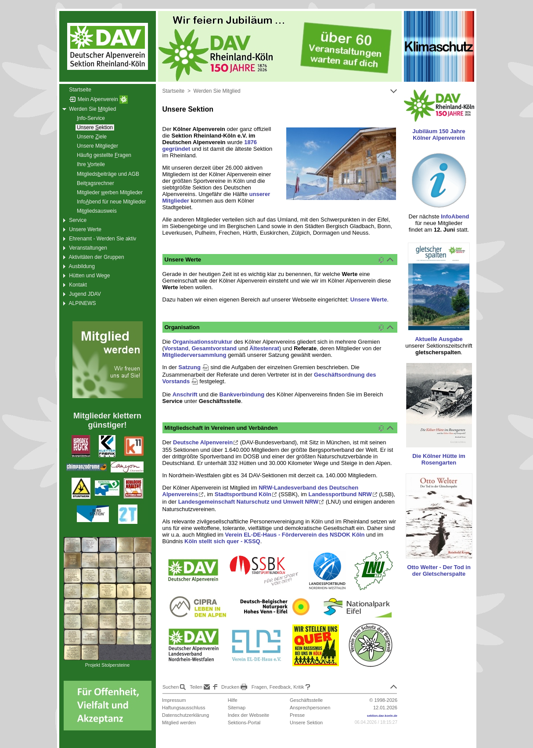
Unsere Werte (368, 299)
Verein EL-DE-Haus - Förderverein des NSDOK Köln (295, 534)
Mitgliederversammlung (194, 355)
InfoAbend (455, 216)
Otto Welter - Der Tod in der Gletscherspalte (439, 570)
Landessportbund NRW (343, 494)
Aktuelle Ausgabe (439, 339)
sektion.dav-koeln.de (382, 715)
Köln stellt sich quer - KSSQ (222, 541)
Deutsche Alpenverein (205, 442)
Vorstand (176, 348)
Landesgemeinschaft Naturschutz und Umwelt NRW (251, 501)
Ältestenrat (264, 348)
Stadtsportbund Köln (246, 494)
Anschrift (185, 394)
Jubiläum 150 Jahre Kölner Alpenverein (438, 134)
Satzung (193, 367)
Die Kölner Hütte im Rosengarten (438, 459)
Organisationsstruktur (203, 341)
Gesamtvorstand (214, 348)
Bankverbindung (242, 394)
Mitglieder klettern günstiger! (107, 420)
